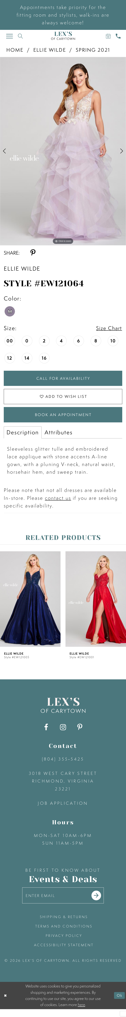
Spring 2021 (93, 49)
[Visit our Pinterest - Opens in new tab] (79, 733)
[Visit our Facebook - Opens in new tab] (46, 733)
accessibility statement (64, 952)
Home (15, 49)
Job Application (63, 809)
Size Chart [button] (107, 328)
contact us (58, 504)
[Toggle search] (20, 36)
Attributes (58, 438)
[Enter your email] (63, 902)
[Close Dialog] (5, 1003)
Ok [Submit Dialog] (119, 1003)
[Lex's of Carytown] (63, 36)
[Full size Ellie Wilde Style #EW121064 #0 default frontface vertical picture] (63, 151)
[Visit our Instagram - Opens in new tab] (63, 733)
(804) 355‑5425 (63, 765)
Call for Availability (63, 379)
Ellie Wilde (49, 49)
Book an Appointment (63, 420)
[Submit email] (100, 902)
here (81, 1012)
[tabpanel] (63, 151)
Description (22, 438)
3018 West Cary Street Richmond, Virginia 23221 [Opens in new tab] (63, 787)
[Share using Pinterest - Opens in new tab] (32, 252)
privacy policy (64, 943)
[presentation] (30, 605)
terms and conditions (63, 934)
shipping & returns (64, 924)
